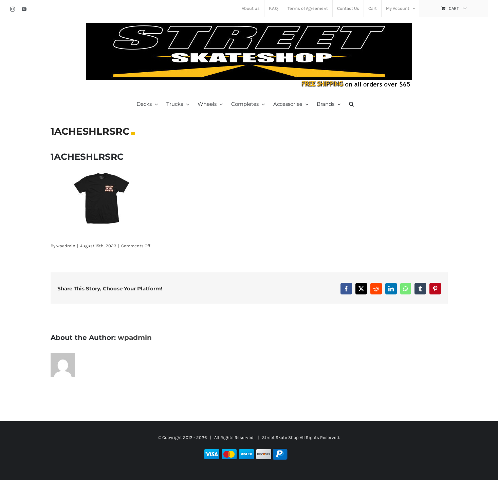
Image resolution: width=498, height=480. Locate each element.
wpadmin (65, 245)
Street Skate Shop (280, 437)
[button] (351, 103)
